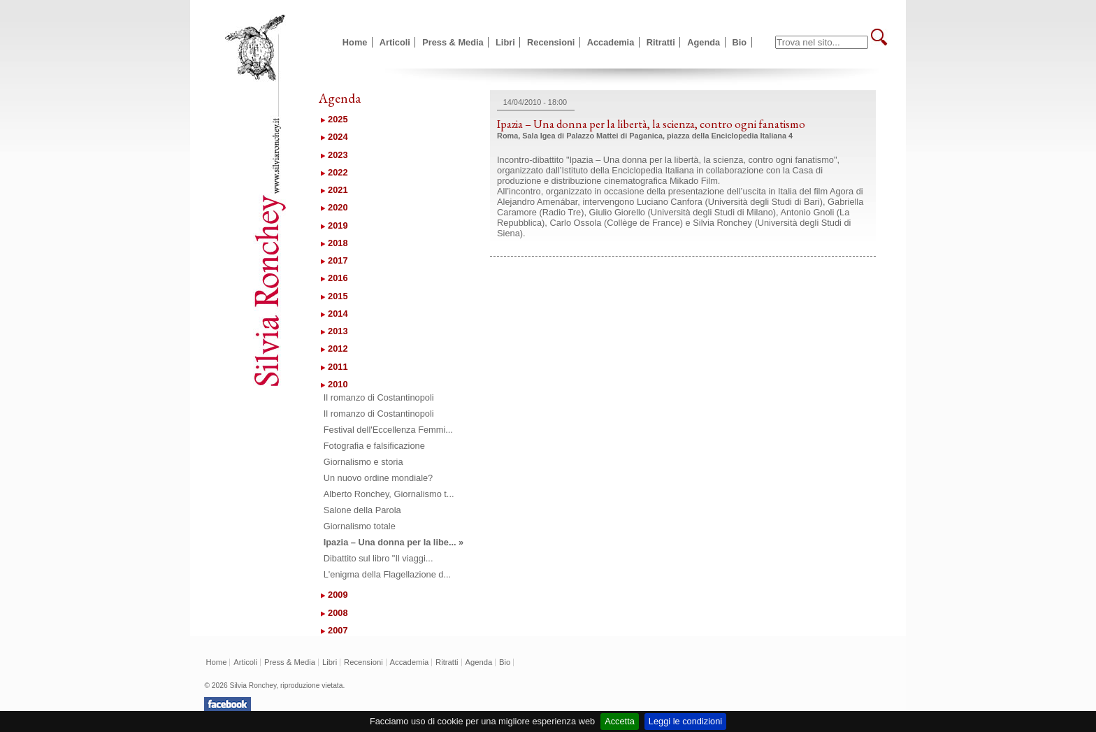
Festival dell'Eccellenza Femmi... (388, 429)
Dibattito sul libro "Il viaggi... (378, 558)
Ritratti (661, 42)
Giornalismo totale (360, 526)
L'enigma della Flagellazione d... (387, 574)
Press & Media (453, 42)
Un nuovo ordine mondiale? (378, 478)
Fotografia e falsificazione (374, 445)
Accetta (620, 721)
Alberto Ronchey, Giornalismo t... (389, 494)
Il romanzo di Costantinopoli (379, 397)
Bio (740, 42)
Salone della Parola (362, 510)
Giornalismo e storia (363, 462)
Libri (505, 42)
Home (355, 42)
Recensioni (551, 42)
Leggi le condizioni (685, 721)
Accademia (611, 42)
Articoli (395, 42)
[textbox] (821, 42)
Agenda (703, 42)
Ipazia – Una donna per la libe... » (394, 542)
